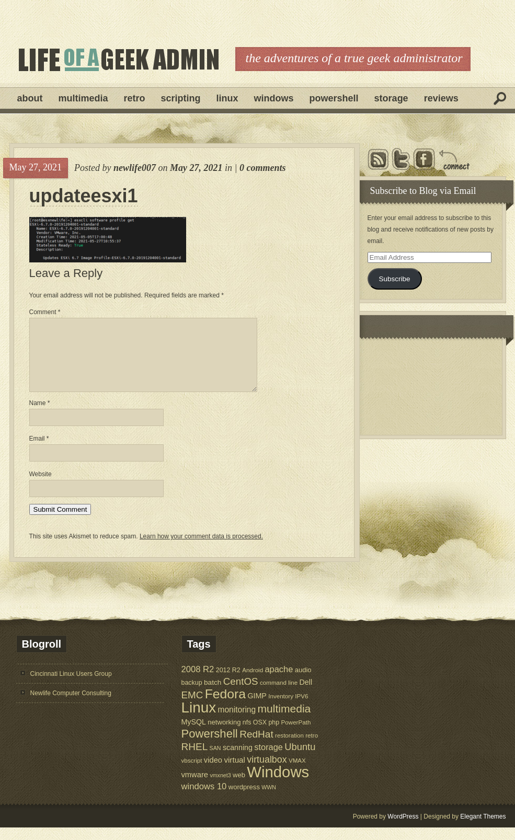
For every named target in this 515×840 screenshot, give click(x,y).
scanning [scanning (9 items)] (238, 760)
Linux (227, 98)
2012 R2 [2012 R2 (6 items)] (228, 682)
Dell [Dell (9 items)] (306, 695)
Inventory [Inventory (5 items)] (280, 708)
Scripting (181, 98)
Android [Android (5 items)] (252, 682)
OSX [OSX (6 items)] (260, 735)
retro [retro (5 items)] (311, 747)
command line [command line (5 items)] (278, 695)
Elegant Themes (483, 829)
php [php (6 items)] (273, 735)
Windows (274, 98)
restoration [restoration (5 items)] (289, 747)
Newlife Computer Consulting (70, 705)
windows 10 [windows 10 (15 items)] (204, 799)
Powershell (334, 98)
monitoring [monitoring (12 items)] (237, 722)
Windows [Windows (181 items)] (278, 784)
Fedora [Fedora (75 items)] (225, 706)
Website (40, 486)
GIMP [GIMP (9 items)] (256, 708)
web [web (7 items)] (239, 787)
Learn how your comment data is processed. (201, 549)
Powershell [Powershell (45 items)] (209, 746)
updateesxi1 (83, 196)
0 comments (262, 168)
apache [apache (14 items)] (279, 681)
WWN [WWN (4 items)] (268, 800)
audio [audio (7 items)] (303, 682)
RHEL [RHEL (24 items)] (194, 759)
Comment (45, 312)
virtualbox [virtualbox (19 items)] (267, 772)
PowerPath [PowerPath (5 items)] (296, 734)
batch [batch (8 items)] (212, 695)
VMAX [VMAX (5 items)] (297, 772)
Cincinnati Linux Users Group (71, 686)
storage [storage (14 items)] (268, 759)
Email (39, 451)
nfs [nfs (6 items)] (247, 735)
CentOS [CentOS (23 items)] (240, 693)
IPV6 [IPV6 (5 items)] (301, 708)
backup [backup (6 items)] (191, 695)
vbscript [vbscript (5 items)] (191, 772)
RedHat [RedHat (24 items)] (256, 746)
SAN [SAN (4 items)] (215, 760)
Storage (391, 98)
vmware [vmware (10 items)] (195, 787)
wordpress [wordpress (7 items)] (244, 799)
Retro (134, 98)
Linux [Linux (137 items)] (198, 720)
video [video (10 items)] (213, 772)
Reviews (441, 98)
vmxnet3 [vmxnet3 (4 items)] (220, 788)
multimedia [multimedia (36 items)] (284, 721)
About (30, 98)
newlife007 (134, 168)
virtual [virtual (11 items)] (234, 772)
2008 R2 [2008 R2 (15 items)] (197, 682)
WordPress (402, 829)
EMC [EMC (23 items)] (192, 707)
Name (39, 415)
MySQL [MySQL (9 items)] (194, 734)
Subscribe (394, 279)
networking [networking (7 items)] (224, 735)
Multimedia (83, 98)
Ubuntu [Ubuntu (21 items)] (299, 759)
